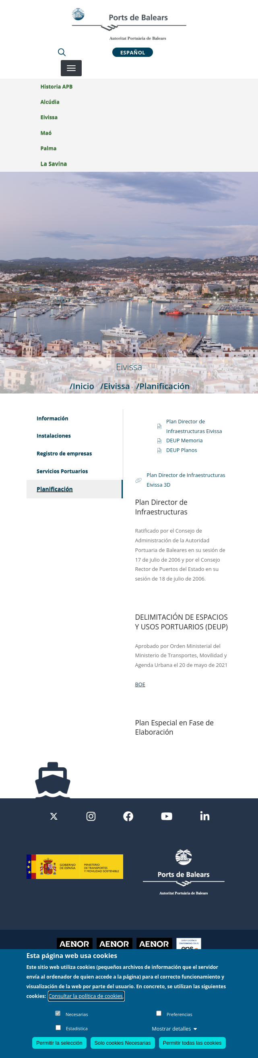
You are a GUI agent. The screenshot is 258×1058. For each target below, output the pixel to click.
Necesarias (77, 1014)
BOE (140, 684)
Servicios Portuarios (62, 471)
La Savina (54, 163)
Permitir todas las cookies (192, 1043)
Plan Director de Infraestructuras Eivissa (194, 426)
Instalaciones (54, 435)
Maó (46, 132)
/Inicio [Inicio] (82, 386)
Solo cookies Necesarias (123, 1043)
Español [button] (132, 52)
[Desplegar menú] (71, 68)
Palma (49, 148)
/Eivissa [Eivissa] (115, 386)
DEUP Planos (181, 450)
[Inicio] (129, 24)
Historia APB (57, 86)
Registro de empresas (64, 453)
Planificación (55, 489)
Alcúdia (50, 101)
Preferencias (179, 1014)
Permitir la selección (59, 1043)
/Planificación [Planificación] (163, 386)
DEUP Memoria (184, 440)
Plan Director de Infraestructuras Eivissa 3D (186, 479)
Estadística (77, 1028)
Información (52, 418)
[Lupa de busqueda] (62, 52)
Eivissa (49, 117)
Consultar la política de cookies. (86, 996)
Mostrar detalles (174, 1028)
